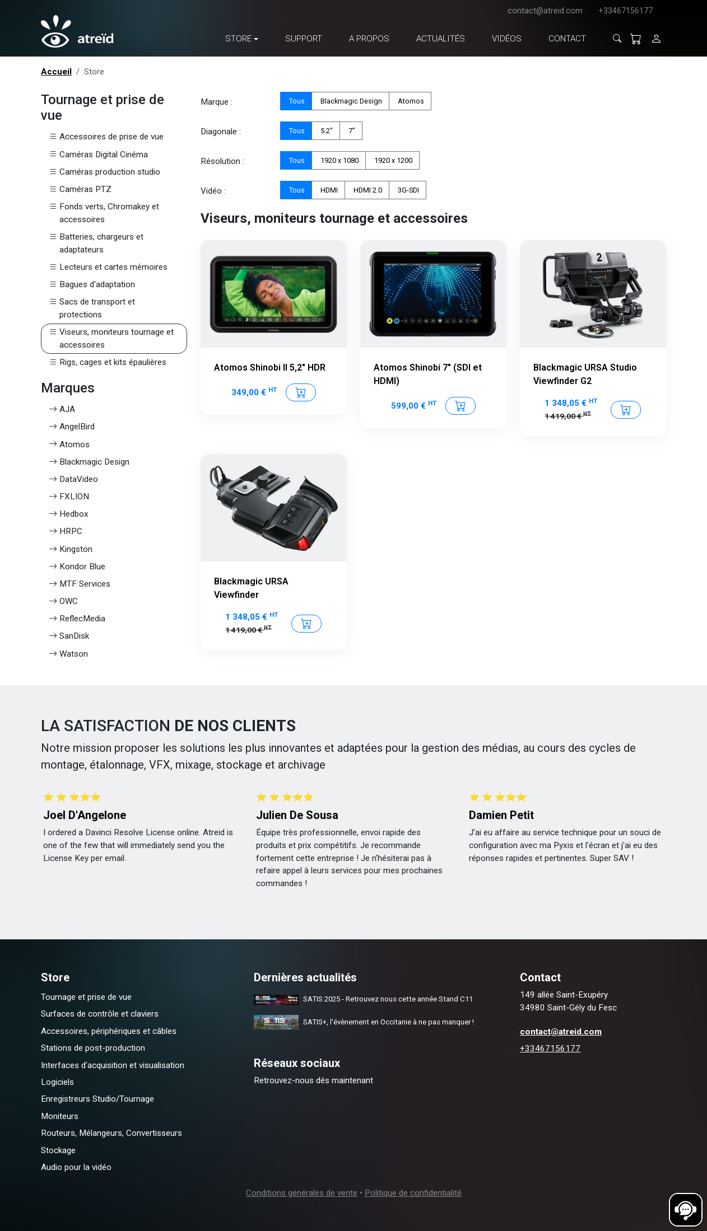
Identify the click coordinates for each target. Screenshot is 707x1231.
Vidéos (507, 39)
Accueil (56, 72)
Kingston (70, 549)
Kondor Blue (77, 566)
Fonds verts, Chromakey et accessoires (104, 213)
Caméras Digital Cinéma (98, 154)
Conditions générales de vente (301, 1193)
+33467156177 (625, 11)
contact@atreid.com (545, 11)
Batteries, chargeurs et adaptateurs (96, 243)
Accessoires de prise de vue (106, 136)
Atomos (69, 444)
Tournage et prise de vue (86, 997)
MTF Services (79, 584)
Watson (68, 654)
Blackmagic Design (89, 462)
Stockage (58, 1150)
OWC (63, 601)
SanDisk (69, 636)
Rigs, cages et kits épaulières (107, 362)
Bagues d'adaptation (92, 284)
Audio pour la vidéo (76, 1167)
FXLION (69, 496)
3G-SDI (407, 189)
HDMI (328, 189)
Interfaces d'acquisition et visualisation (112, 1065)
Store (238, 39)
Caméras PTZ (80, 189)
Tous (296, 100)
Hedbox (69, 514)
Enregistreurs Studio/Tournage (97, 1099)
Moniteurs (59, 1116)
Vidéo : (213, 191)
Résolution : (222, 161)
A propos (369, 39)
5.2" (326, 130)
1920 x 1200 (392, 160)
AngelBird (72, 426)
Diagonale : (221, 132)
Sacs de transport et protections (92, 308)
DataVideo (73, 479)
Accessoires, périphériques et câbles (108, 1031)
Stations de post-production (93, 1048)
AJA (62, 409)
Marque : (216, 102)
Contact (567, 39)
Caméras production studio (104, 172)
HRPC (65, 531)
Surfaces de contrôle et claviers (100, 1014)
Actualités (440, 39)
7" (351, 130)
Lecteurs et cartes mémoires (108, 267)
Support (303, 39)
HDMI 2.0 (367, 189)
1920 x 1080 (339, 160)
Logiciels (57, 1082)
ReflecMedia (77, 618)
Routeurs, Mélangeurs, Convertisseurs (111, 1133)
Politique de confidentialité (413, 1193)
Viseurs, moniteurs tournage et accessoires (111, 339)
